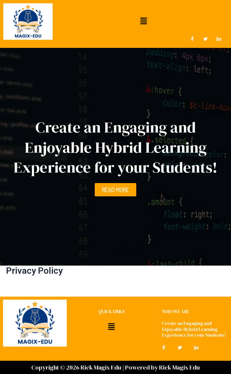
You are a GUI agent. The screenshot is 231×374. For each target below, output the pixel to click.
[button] (143, 21)
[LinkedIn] (218, 38)
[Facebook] (192, 38)
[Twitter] (205, 38)
